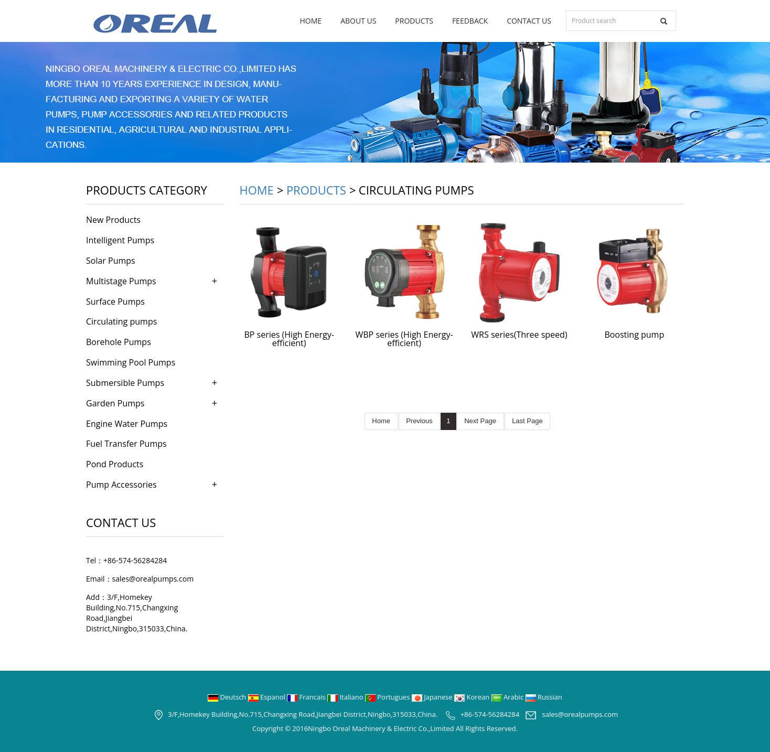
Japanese (433, 697)
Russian (544, 697)
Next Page (480, 421)
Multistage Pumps (121, 281)
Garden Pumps (115, 403)
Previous (419, 421)
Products (414, 21)
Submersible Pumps (125, 383)
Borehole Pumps (118, 342)
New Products (113, 219)
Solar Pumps (110, 260)
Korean (472, 697)
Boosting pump (634, 334)
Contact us (529, 21)
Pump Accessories (121, 484)
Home (311, 21)
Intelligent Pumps (120, 240)
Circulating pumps (121, 321)
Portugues (388, 697)
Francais (307, 697)
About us (358, 21)
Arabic (508, 697)
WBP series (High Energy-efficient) (404, 339)
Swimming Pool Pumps (130, 362)
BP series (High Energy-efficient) (289, 339)
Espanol (267, 697)
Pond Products (114, 464)
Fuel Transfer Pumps (126, 443)
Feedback (470, 21)
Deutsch (228, 697)
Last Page (527, 421)
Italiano (346, 697)
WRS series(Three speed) (519, 334)
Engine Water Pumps (126, 423)
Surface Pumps (115, 301)
